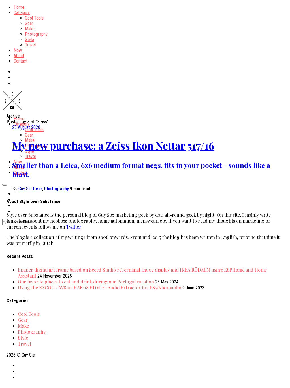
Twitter (73, 227)
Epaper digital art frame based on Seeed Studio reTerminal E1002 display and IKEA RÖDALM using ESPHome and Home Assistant (142, 273)
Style (29, 39)
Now (18, 50)
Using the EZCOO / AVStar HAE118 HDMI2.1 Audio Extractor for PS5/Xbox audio (99, 288)
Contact (20, 61)
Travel (30, 45)
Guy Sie (25, 188)
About (19, 55)
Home (19, 7)
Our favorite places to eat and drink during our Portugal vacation (86, 282)
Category (22, 12)
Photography (36, 34)
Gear (29, 23)
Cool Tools (34, 18)
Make (30, 28)
